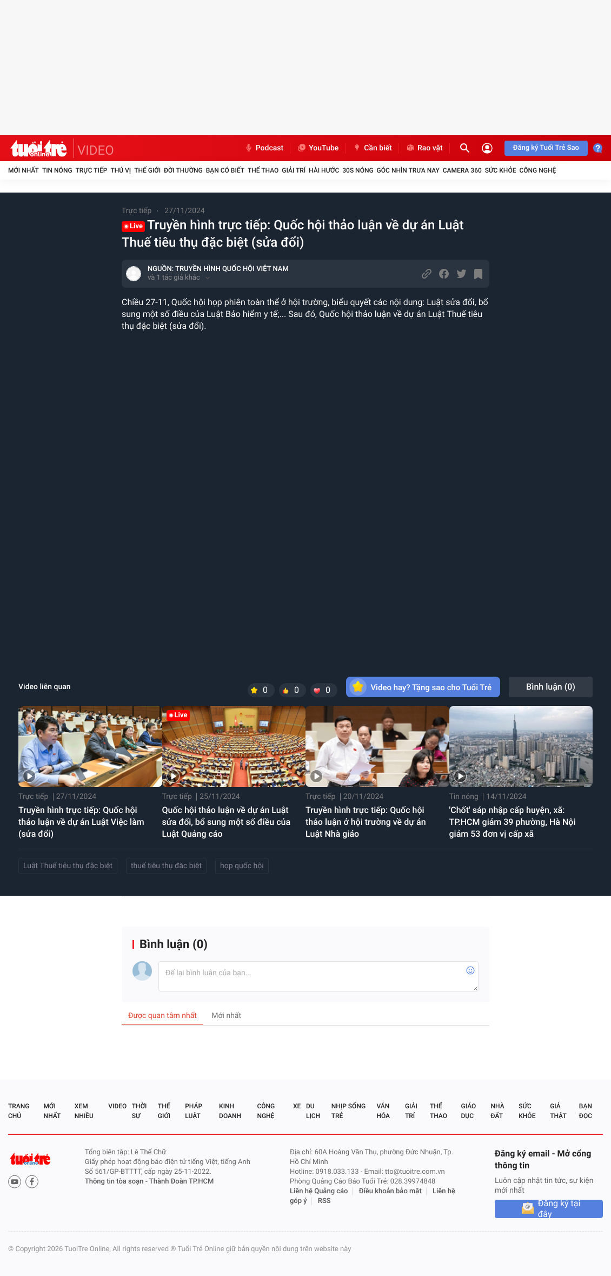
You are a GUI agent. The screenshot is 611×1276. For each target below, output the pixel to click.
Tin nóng (57, 170)
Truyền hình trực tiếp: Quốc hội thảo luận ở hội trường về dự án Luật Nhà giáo (366, 822)
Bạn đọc (585, 1111)
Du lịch (313, 1111)
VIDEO (95, 150)
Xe (297, 1106)
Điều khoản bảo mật (390, 1191)
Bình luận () (550, 687)
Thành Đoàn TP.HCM (181, 1182)
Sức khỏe (500, 170)
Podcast (264, 148)
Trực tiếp (92, 170)
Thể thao (263, 170)
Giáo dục (468, 1111)
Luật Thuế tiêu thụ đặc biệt (67, 866)
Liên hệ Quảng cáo (319, 1191)
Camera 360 (462, 170)
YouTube (317, 148)
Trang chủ (18, 1111)
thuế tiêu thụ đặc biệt (166, 866)
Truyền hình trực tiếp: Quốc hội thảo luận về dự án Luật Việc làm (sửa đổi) (81, 822)
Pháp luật (193, 1111)
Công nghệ (537, 170)
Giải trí (294, 170)
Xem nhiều (84, 1111)
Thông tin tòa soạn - (117, 1182)
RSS (324, 1201)
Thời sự (139, 1111)
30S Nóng (357, 170)
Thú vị (120, 170)
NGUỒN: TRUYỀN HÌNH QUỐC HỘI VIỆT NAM (218, 269)
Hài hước (324, 170)
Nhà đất (497, 1111)
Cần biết (372, 148)
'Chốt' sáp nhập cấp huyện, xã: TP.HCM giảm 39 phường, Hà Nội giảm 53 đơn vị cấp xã (512, 822)
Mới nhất (23, 170)
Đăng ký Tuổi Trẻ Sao (546, 148)
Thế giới (147, 170)
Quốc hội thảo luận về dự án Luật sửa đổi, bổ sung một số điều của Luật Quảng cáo (226, 822)
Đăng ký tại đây (559, 1209)
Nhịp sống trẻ (348, 1111)
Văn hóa (383, 1111)
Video (117, 1106)
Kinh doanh (230, 1111)
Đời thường (183, 170)
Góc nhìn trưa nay (408, 170)
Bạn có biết (225, 170)
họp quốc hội (242, 866)
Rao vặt (424, 148)
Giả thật (558, 1111)
